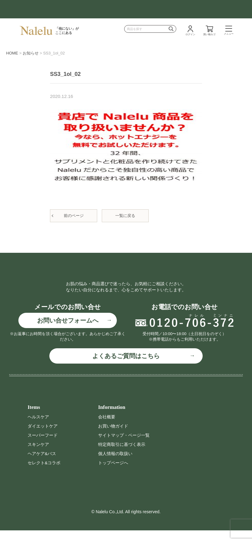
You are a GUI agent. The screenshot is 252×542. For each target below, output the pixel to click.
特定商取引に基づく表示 (121, 456)
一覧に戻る (125, 215)
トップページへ (113, 474)
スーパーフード (43, 447)
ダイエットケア (43, 438)
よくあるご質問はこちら (126, 368)
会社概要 (106, 429)
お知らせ (31, 53)
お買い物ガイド (113, 438)
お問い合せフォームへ (67, 333)
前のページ (74, 215)
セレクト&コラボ (44, 474)
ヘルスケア (38, 429)
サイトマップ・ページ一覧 (124, 447)
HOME (12, 53)
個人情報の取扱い (115, 465)
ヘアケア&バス (42, 465)
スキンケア (38, 456)
